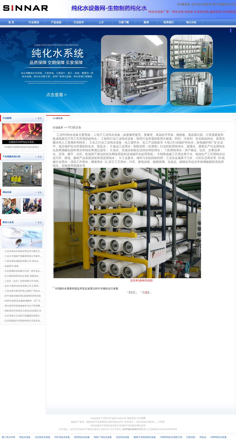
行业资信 (34, 22)
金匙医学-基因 (12, 266)
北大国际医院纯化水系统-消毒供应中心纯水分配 (28, 276)
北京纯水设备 (122, 437)
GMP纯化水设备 (219, 437)
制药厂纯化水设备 (103, 437)
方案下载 (124, 22)
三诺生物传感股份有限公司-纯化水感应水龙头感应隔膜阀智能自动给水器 (40, 261)
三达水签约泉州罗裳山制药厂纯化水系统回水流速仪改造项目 (34, 291)
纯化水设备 (24, 437)
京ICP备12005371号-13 (134, 429)
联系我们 (169, 22)
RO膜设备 (183, 4)
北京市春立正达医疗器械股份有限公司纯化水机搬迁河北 (32, 315)
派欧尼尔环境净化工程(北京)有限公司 (23, 310)
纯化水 (203, 437)
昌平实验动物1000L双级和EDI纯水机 (23, 296)
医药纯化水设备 (82, 437)
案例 (146, 22)
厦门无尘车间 (8, 437)
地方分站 (191, 22)
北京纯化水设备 (42, 437)
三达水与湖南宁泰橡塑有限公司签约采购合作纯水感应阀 (32, 256)
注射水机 (190, 437)
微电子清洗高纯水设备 (145, 437)
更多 (40, 118)
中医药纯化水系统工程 (171, 437)
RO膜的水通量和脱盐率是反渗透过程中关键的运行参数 (86, 288)
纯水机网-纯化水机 (25, 9)
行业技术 (79, 22)
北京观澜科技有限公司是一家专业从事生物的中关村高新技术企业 (37, 271)
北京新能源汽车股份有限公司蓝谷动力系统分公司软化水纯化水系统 (38, 320)
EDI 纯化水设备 (62, 437)
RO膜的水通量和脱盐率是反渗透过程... (24, 147)
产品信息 (56, 22)
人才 (101, 22)
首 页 (11, 22)
